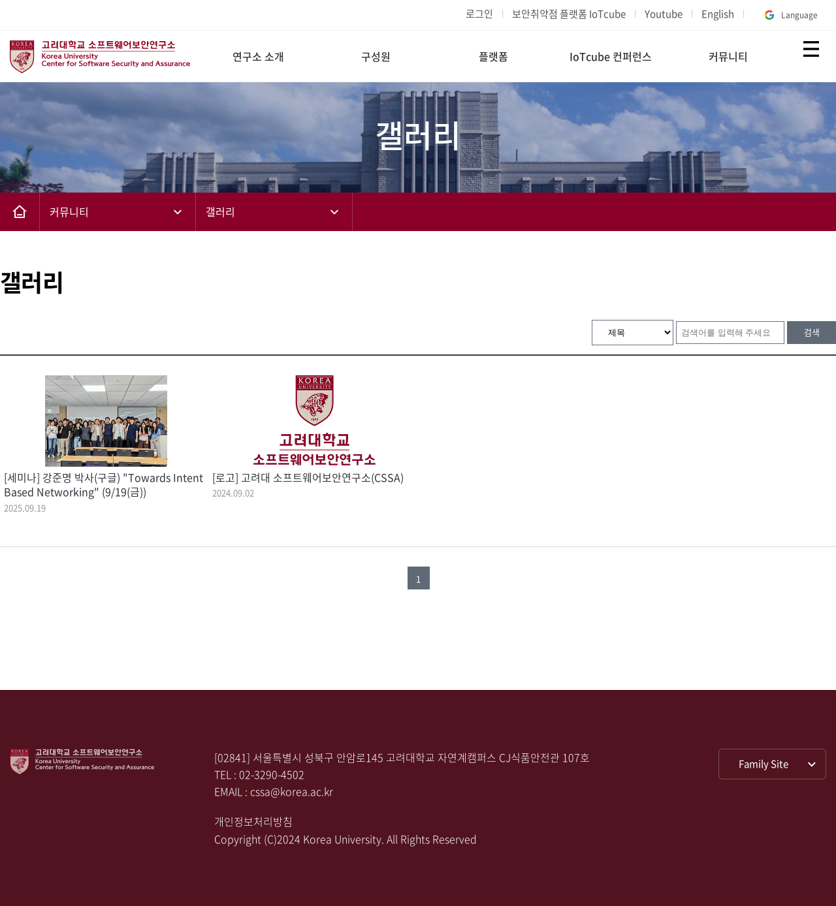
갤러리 (220, 211)
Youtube (664, 14)
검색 (812, 332)
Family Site (763, 764)
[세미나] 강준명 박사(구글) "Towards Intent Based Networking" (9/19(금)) (103, 484)
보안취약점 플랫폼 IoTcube (569, 14)
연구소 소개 (258, 56)
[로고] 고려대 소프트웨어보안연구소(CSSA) (308, 477)
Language (790, 15)
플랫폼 (493, 56)
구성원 (376, 56)
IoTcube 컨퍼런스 (611, 56)
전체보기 (811, 49)
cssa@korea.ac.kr (291, 791)
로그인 (479, 14)
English (717, 14)
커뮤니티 (728, 56)
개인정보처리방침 (253, 821)
